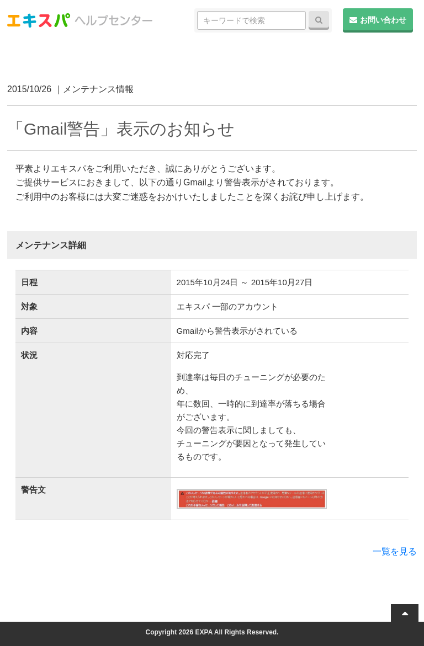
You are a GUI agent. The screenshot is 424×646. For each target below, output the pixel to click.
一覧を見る (395, 551)
